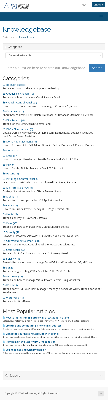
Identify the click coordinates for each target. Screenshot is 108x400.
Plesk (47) (10, 223)
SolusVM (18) (12, 258)
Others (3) (10, 205)
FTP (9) (9, 164)
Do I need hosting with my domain (24, 349)
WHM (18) (10, 285)
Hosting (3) (11, 173)
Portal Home (9, 37)
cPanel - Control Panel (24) (20, 102)
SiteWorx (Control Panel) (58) (21, 241)
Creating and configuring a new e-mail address (32, 325)
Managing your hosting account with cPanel (31, 333)
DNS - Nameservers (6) (18, 129)
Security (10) (11, 232)
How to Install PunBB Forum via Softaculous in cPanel (36, 317)
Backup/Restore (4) (15, 84)
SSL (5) (8, 267)
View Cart (98, 4)
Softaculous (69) (14, 249)
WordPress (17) (13, 297)
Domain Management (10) (20, 141)
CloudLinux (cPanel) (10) (18, 93)
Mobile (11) (11, 196)
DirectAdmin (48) (14, 120)
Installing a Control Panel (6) (21, 178)
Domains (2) (11, 150)
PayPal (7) (10, 214)
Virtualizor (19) (13, 276)
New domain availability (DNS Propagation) (29, 341)
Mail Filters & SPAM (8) (18, 187)
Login (83, 4)
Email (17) (10, 155)
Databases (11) (13, 111)
